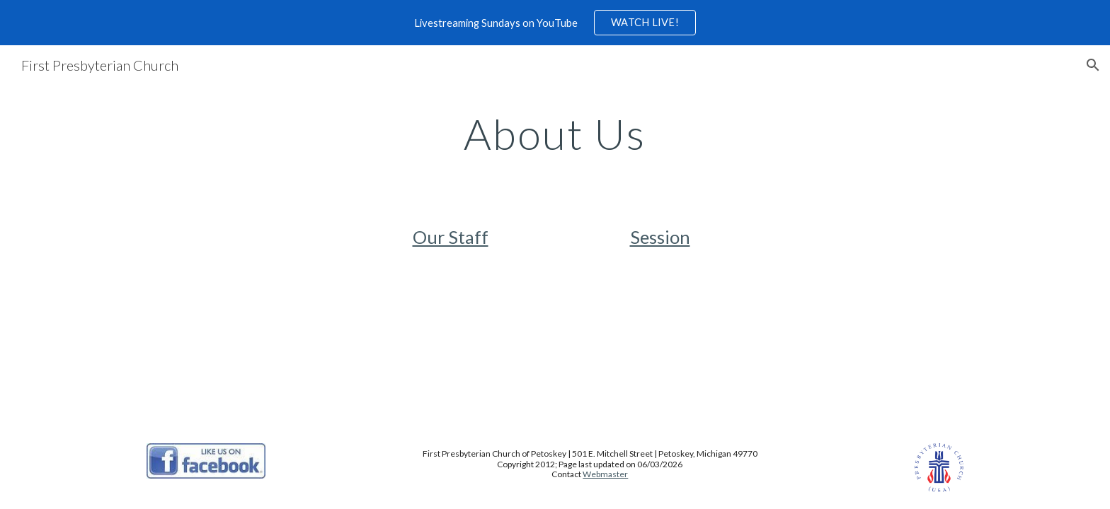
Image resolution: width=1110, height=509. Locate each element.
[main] (555, 134)
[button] (1093, 65)
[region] (555, 22)
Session (660, 236)
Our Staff (450, 236)
